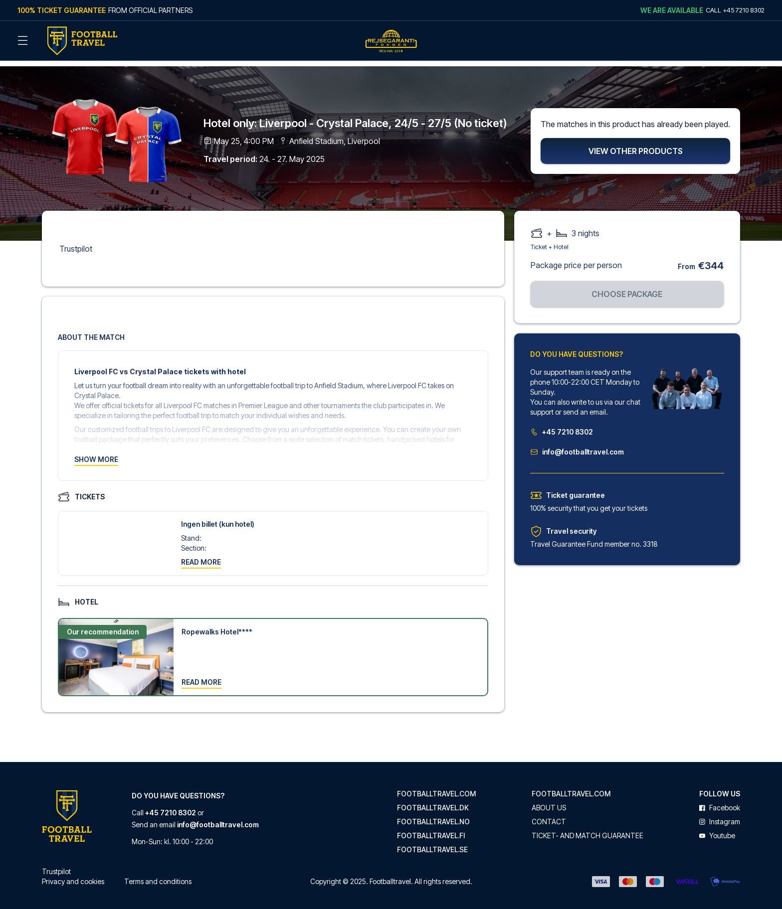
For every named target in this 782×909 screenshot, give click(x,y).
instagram (719, 815)
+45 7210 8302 (561, 425)
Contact (549, 815)
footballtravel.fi (431, 829)
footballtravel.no (433, 815)
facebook (719, 801)
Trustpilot (75, 242)
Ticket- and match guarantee (587, 829)
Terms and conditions (158, 875)
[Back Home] (82, 40)
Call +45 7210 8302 (735, 10)
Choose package (626, 288)
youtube (717, 829)
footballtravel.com (436, 787)
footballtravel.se (432, 843)
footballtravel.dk (433, 801)
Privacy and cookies (73, 875)
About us (549, 801)
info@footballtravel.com (577, 445)
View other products (635, 145)
